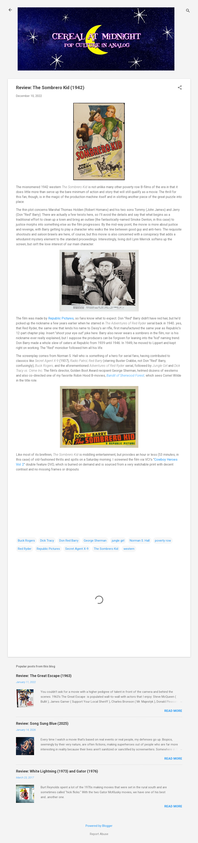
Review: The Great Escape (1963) (44, 676)
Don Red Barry (68, 540)
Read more (173, 711)
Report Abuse (99, 834)
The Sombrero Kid (106, 549)
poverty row (163, 540)
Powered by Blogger (99, 826)
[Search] (187, 11)
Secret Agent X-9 (76, 549)
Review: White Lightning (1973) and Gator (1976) (57, 771)
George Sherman (95, 540)
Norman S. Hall (140, 540)
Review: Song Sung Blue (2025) (42, 723)
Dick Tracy (47, 540)
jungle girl (118, 540)
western (129, 549)
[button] (179, 88)
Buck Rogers (26, 540)
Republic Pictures (61, 318)
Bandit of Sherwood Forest (125, 375)
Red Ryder (24, 549)
